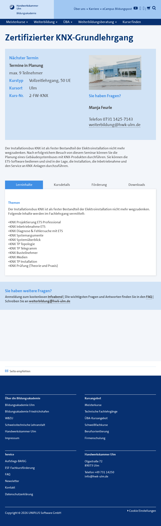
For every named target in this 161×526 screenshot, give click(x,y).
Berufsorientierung (97, 431)
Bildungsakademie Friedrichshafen (27, 411)
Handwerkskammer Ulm (20, 431)
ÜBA (67, 22)
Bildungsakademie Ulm (20, 405)
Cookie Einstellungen (141, 511)
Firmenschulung (95, 438)
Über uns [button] (81, 9)
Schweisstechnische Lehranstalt (25, 425)
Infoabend (55, 297)
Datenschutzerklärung (19, 494)
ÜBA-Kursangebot (96, 418)
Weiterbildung (45, 22)
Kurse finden (132, 22)
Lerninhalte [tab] (24, 184)
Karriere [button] (95, 9)
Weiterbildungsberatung (97, 22)
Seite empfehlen (17, 371)
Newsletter (12, 481)
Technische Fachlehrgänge (101, 411)
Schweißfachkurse (96, 425)
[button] (154, 8)
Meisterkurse (17, 22)
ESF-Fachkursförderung (20, 468)
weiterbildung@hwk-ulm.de (114, 124)
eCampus (108, 9)
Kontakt (10, 487)
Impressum (12, 438)
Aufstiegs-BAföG (15, 461)
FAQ (149, 297)
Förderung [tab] (99, 184)
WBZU (9, 418)
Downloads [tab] (137, 184)
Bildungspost (123, 9)
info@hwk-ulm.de (96, 476)
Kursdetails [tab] (62, 184)
